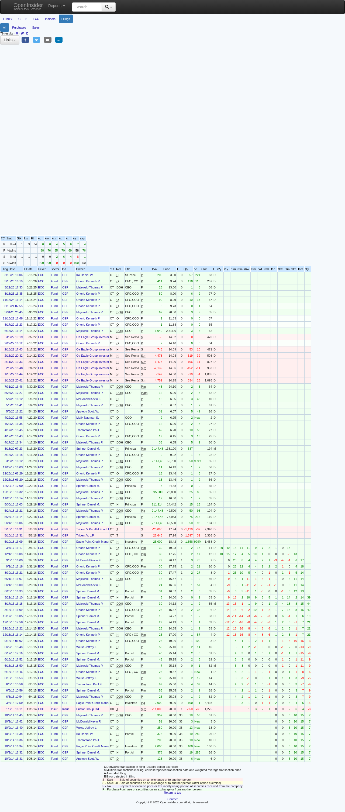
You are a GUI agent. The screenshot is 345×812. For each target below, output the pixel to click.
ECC (36, 18)
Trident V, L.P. (85, 535)
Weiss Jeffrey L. (86, 647)
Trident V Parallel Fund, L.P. (94, 529)
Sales (36, 27)
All (4, 27)
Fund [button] (7, 18)
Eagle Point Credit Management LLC (100, 541)
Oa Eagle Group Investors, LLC (97, 337)
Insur (54, 709)
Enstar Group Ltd (87, 709)
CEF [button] (22, 18)
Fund (54, 275)
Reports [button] (56, 6)
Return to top (172, 792)
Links (10, 40)
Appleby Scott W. (87, 411)
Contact (172, 799)
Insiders (50, 18)
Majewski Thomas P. (89, 287)
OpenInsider (28, 6)
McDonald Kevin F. (88, 399)
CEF (65, 275)
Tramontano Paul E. (89, 430)
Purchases (19, 27)
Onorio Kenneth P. (88, 281)
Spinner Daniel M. (88, 448)
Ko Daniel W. (85, 275)
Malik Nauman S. (87, 417)
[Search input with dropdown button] (87, 7)
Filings (65, 18)
